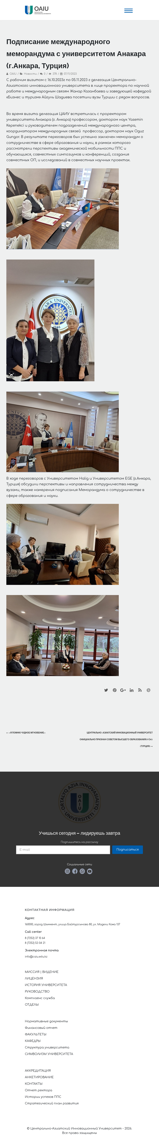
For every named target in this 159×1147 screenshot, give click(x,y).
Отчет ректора (38, 1090)
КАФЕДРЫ (33, 1041)
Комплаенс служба (40, 998)
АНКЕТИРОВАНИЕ (39, 1077)
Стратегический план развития (52, 1103)
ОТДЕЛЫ (32, 1004)
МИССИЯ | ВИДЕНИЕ (42, 972)
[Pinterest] (114, 690)
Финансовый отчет (41, 1027)
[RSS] (140, 690)
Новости (30, 73)
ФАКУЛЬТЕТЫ (36, 1034)
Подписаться (127, 849)
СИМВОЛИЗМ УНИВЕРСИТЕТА (49, 1054)
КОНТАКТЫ (34, 1083)
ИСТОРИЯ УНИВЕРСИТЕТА (46, 985)
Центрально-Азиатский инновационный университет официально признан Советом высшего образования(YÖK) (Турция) (116, 739)
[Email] (148, 690)
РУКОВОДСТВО (37, 991)
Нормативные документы (46, 1021)
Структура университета (47, 1047)
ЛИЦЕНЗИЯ (34, 978)
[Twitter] (106, 690)
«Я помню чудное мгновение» (26, 733)
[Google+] (123, 690)
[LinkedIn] (131, 690)
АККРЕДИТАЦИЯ (38, 1070)
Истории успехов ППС (43, 1096)
